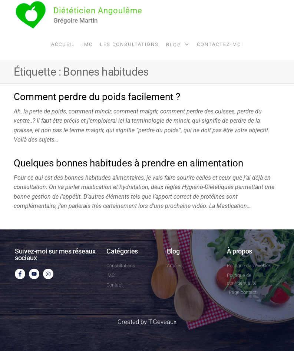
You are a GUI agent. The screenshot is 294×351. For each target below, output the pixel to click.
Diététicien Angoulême (97, 10)
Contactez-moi (220, 44)
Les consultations (129, 44)
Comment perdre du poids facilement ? (97, 96)
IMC (87, 44)
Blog (173, 44)
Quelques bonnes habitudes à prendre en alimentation (128, 163)
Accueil (63, 44)
